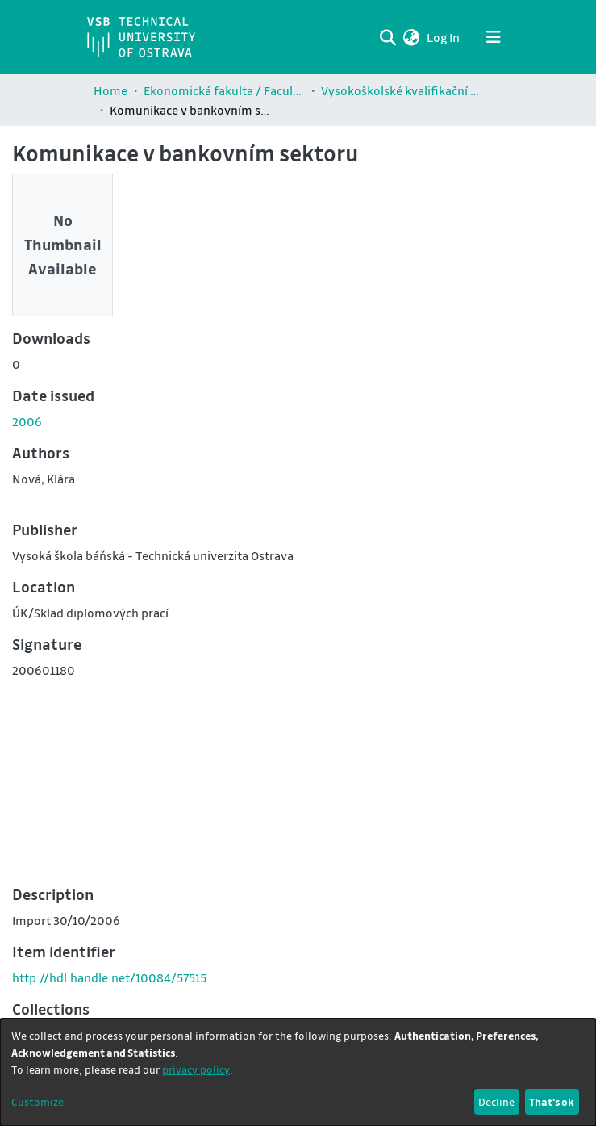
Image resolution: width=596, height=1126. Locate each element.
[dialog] (298, 1072)
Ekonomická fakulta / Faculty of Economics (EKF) (224, 90)
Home (110, 90)
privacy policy (196, 1069)
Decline (496, 1101)
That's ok (551, 1101)
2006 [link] (27, 421)
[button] (412, 37)
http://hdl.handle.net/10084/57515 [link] (109, 977)
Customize (37, 1101)
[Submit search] (388, 37)
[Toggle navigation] (493, 37)
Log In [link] (444, 37)
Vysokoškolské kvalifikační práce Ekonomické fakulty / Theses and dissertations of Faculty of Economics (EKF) (401, 90)
